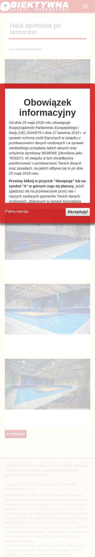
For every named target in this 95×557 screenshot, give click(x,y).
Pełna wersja (16, 211)
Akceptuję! (77, 212)
